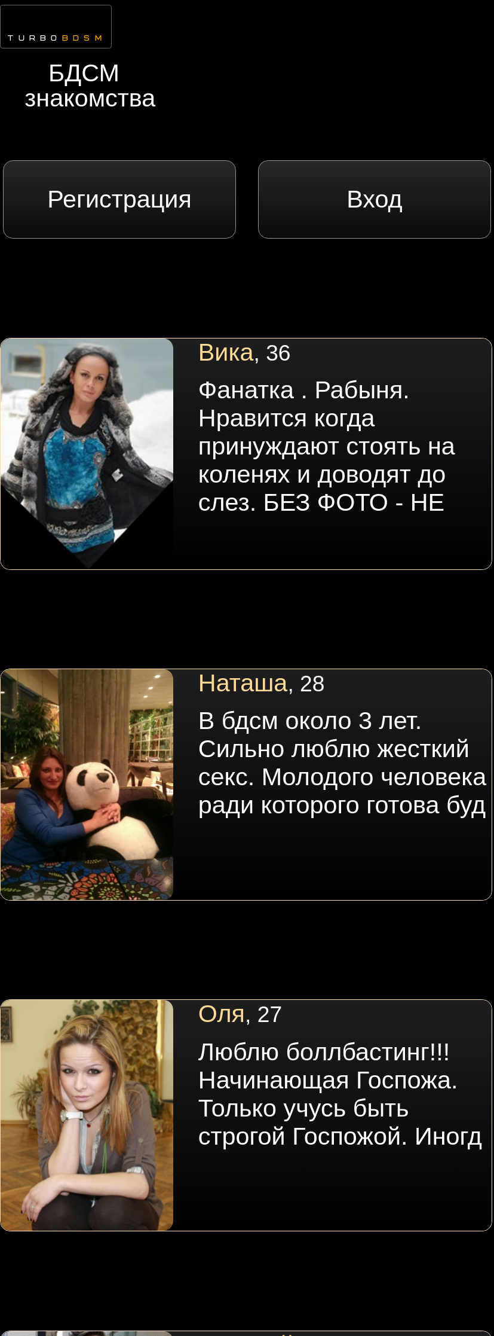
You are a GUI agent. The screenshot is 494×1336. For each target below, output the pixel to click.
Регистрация (119, 199)
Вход (374, 199)
